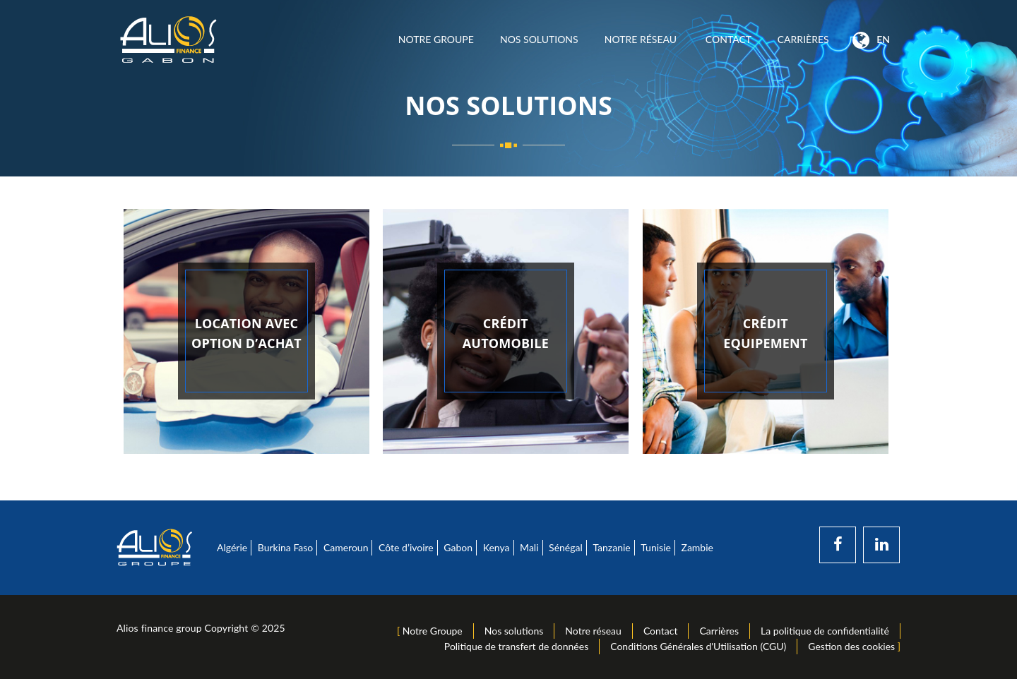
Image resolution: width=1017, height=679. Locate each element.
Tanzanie (611, 547)
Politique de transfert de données (516, 646)
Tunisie (656, 547)
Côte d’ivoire (406, 547)
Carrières (803, 39)
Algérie (232, 547)
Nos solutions (539, 39)
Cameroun (346, 547)
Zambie (697, 547)
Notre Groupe (436, 39)
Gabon (458, 547)
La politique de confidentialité (825, 631)
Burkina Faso (286, 547)
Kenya (496, 547)
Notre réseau (642, 39)
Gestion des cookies (851, 646)
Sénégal (566, 547)
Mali (529, 547)
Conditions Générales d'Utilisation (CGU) (698, 646)
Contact (728, 39)
